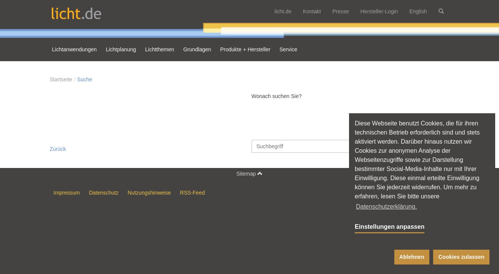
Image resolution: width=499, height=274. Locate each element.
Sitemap (249, 173)
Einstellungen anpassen (389, 226)
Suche (84, 79)
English (418, 11)
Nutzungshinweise (149, 193)
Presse (340, 11)
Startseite (61, 79)
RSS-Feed (192, 193)
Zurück (58, 149)
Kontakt (312, 11)
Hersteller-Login (379, 11)
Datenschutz (104, 193)
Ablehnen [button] (411, 257)
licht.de (282, 11)
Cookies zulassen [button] (461, 257)
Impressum (67, 193)
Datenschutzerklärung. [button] (386, 206)
